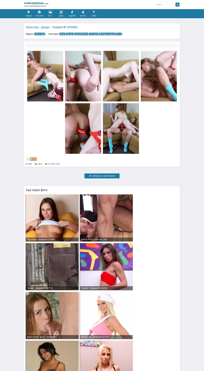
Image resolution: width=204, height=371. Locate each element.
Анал (62, 34)
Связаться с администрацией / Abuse (40, 357)
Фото (50, 13)
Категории (39, 13)
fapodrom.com (37, 4)
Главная (28, 13)
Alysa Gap (39, 34)
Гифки (93, 13)
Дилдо (70, 34)
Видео (61, 13)
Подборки (72, 13)
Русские (93, 34)
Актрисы (83, 13)
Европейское (81, 34)
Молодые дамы (106, 34)
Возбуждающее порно (68, 359)
